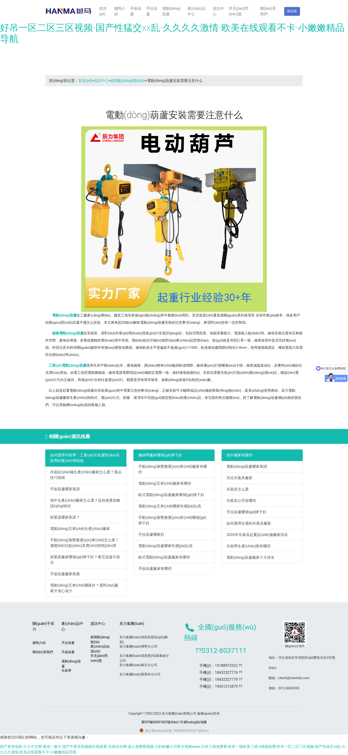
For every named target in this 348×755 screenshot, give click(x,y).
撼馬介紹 (119, 11)
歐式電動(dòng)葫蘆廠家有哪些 (164, 557)
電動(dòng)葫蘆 (171, 11)
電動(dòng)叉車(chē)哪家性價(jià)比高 (169, 506)
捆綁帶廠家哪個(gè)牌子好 (160, 455)
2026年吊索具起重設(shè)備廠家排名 (257, 534)
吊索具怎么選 (237, 489)
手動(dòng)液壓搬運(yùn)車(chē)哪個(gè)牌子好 (172, 520)
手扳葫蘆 (135, 11)
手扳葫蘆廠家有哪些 (155, 568)
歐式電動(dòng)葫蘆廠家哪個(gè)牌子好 (171, 495)
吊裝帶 (66, 670)
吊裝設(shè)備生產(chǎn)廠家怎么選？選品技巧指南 (85, 475)
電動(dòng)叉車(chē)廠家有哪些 (164, 483)
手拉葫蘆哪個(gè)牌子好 (246, 512)
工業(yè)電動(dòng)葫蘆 (67, 365)
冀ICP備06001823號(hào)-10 (162, 722)
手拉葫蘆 (151, 11)
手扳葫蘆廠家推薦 (65, 574)
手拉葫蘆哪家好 (151, 534)
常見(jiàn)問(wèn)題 (238, 11)
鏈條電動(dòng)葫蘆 (68, 333)
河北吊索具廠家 (239, 478)
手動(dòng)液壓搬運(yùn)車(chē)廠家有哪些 (172, 469)
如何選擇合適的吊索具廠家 (248, 523)
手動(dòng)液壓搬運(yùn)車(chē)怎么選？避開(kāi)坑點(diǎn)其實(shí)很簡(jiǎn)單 (84, 543)
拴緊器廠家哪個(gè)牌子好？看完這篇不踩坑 (85, 560)
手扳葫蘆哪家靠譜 (65, 489)
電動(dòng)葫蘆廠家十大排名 (250, 557)
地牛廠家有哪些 (239, 455)
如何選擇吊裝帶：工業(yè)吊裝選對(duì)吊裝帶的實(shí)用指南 (85, 458)
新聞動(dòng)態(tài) (127, 80)
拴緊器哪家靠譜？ (65, 517)
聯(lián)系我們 (268, 11)
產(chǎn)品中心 (196, 11)
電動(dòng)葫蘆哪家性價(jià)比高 (165, 546)
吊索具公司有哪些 (241, 500)
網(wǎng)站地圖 (195, 722)
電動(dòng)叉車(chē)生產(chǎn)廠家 (80, 528)
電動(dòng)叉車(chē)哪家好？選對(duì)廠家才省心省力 (84, 588)
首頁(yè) (102, 11)
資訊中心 (218, 11)
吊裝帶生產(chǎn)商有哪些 (248, 546)
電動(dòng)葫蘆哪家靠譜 (246, 466)
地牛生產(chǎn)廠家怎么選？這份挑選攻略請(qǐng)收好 (85, 503)
